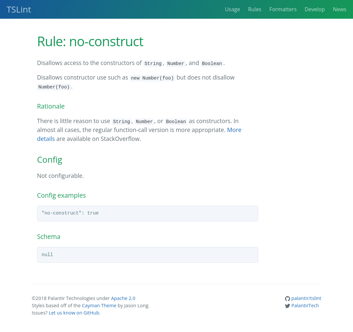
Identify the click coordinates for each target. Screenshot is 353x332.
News (339, 9)
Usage (232, 9)
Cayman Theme (99, 305)
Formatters (283, 9)
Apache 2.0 (123, 298)
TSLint (19, 9)
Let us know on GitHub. (74, 313)
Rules (254, 9)
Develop (315, 9)
